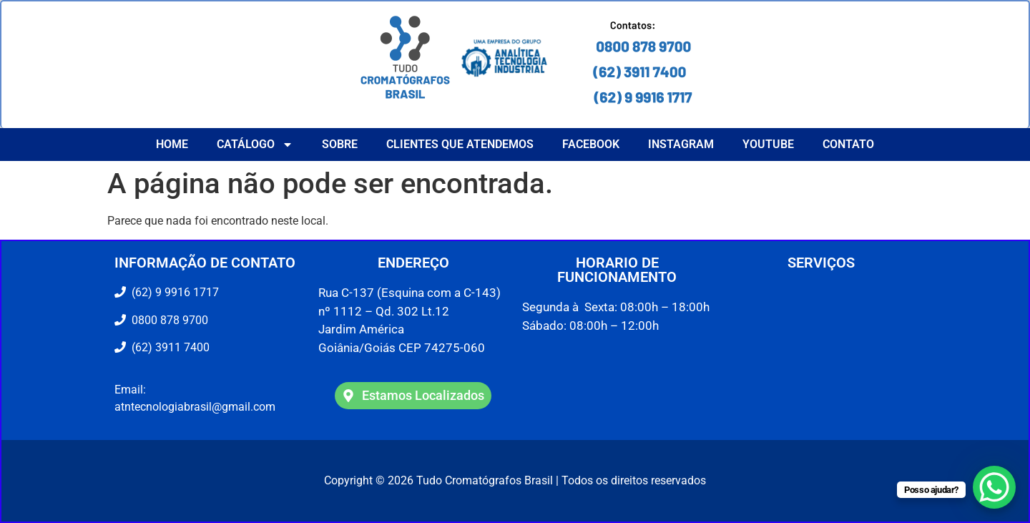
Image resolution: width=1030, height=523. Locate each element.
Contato (848, 144)
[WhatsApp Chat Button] (994, 487)
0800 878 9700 (167, 320)
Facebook (590, 144)
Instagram (681, 144)
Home (172, 144)
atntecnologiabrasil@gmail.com (194, 407)
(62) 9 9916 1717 (174, 292)
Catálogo (255, 144)
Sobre (340, 144)
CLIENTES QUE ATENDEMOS (460, 144)
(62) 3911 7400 (168, 347)
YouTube (768, 144)
